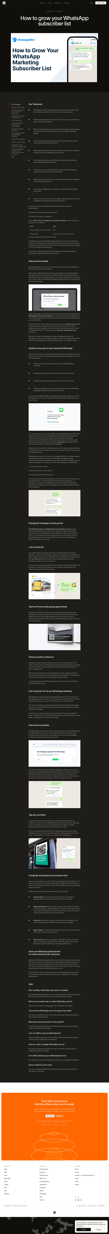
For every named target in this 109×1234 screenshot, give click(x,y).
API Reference (44, 1175)
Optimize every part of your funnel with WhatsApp (18, 111)
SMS (5, 1172)
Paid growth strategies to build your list (18, 116)
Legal (76, 1178)
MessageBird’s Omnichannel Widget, (40, 316)
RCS (5, 1187)
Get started (50, 1116)
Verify (5, 1181)
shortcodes (61, 442)
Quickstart (43, 1172)
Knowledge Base (44, 1181)
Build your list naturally (18, 107)
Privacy (77, 1184)
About (77, 1169)
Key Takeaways (16, 104)
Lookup (6, 1184)
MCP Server (43, 1178)
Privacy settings (81, 1205)
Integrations (43, 1184)
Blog (41, 1197)
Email (5, 1169)
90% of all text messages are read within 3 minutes (49, 220)
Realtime (6, 1193)
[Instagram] (81, 1200)
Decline (99, 1229)
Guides (42, 1190)
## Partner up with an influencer (18, 129)
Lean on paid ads (16, 120)
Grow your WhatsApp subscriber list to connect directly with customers (18, 151)
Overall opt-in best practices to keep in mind (19, 145)
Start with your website (18, 139)
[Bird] (4, 3)
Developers (57, 3)
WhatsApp (7, 1178)
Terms (77, 1181)
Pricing (50, 3)
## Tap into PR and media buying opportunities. (17, 124)
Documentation (44, 1169)
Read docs (59, 1116)
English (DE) (101, 1205)
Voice (5, 1175)
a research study (70, 324)
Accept (83, 1229)
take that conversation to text (66, 330)
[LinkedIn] (78, 1200)
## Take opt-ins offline (18, 142)
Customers (43, 1187)
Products (42, 3)
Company (66, 3)
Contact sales (101, 3)
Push (5, 1190)
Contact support (92, 1205)
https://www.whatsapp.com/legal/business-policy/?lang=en (47, 529)
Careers (42, 1200)
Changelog (43, 1193)
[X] (75, 1200)
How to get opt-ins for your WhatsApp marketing (18, 134)
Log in (91, 3)
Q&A (13, 157)
